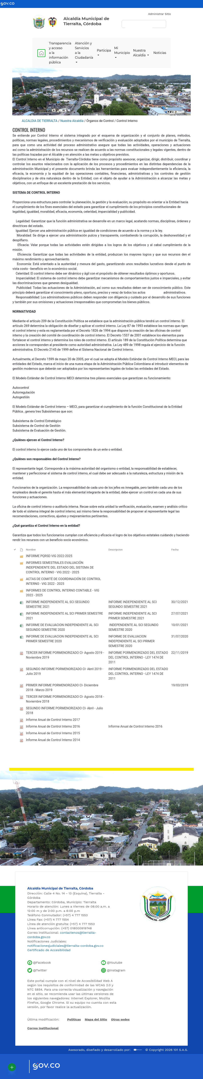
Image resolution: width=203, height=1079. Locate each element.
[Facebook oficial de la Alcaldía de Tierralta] (39, 962)
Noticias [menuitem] (159, 53)
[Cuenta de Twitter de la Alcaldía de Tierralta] (37, 970)
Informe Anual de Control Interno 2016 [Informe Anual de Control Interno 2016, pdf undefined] (53, 726)
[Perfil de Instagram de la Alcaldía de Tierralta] (113, 970)
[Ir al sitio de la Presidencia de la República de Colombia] (52, 22)
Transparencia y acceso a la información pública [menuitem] (60, 52)
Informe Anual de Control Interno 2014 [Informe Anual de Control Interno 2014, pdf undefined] (53, 740)
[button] (12, 1067)
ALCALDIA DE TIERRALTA (39, 121)
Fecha (175, 549)
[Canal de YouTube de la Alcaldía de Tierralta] (111, 962)
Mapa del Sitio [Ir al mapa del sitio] (96, 1019)
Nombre (31, 549)
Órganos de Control (100, 121)
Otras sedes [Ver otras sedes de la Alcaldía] (120, 1019)
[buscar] (138, 25)
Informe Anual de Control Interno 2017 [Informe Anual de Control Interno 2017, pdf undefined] (53, 720)
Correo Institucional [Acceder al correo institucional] (42, 1028)
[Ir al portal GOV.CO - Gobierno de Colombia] (10, 4)
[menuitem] (41, 53)
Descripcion (115, 549)
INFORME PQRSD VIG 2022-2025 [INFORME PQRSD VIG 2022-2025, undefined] (49, 556)
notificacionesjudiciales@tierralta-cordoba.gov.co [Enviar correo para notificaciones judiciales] (65, 946)
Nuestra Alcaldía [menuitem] (140, 53)
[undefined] (21, 556)
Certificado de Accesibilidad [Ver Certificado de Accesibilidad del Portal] (49, 950)
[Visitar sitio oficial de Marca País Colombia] (21, 1066)
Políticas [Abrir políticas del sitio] (74, 1020)
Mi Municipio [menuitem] (122, 50)
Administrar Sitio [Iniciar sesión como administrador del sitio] (159, 13)
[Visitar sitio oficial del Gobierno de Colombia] (51, 1066)
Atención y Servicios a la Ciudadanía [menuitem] (84, 50)
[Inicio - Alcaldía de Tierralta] (39, 22)
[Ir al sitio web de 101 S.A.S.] (137, 1050)
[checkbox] (15, 549)
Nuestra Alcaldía (71, 121)
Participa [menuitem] (104, 50)
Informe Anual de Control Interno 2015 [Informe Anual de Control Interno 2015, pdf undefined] (53, 733)
